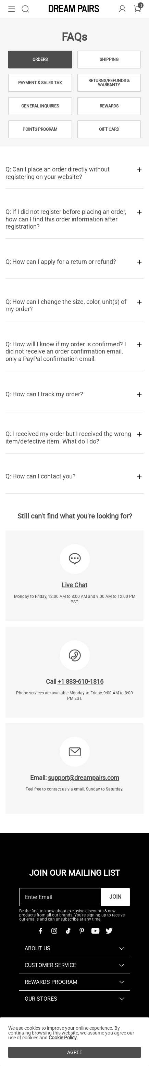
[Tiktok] (68, 931)
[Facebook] (40, 931)
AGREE (74, 1052)
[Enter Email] (60, 897)
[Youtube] (95, 931)
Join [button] (115, 897)
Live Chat (74, 585)
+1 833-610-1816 (80, 681)
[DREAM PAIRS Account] (122, 8)
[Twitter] (109, 931)
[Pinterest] (81, 931)
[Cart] (137, 8)
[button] (11, 9)
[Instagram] (54, 931)
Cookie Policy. (63, 1037)
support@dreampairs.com (83, 777)
